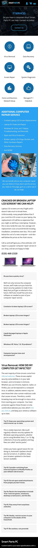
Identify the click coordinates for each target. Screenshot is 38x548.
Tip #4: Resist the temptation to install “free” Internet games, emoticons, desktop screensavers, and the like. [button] (18, 493)
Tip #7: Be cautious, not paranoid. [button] (16, 529)
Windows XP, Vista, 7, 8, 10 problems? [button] (18, 344)
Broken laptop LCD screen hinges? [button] (17, 315)
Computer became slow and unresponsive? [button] (14, 354)
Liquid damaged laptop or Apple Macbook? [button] (16, 334)
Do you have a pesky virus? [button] (14, 276)
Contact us (19, 28)
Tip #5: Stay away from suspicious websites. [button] (16, 506)
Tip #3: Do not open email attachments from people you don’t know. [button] (18, 481)
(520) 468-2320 (9, 253)
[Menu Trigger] (34, 4)
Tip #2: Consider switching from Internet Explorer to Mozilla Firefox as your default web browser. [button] (18, 469)
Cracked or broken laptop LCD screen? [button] (18, 306)
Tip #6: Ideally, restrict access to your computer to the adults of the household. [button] (18, 518)
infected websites (8, 376)
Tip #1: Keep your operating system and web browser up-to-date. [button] (19, 422)
